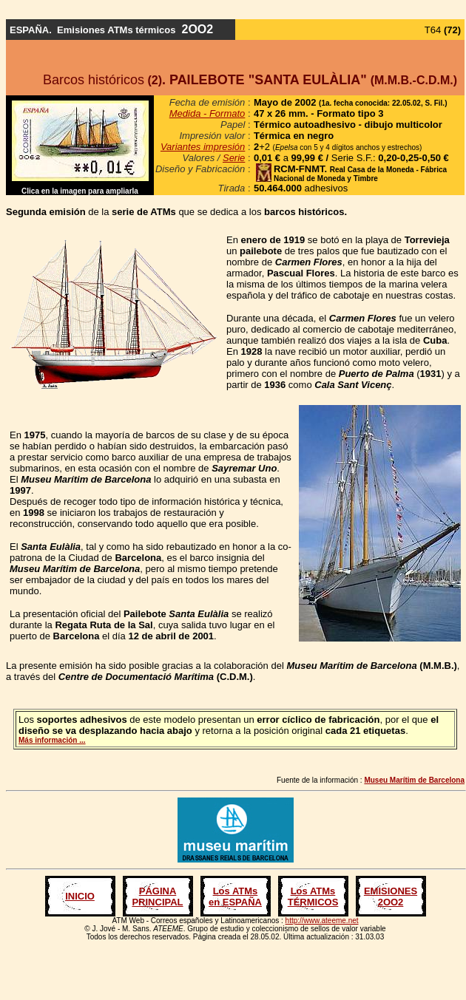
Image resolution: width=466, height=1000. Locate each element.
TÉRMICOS (313, 902)
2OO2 (391, 902)
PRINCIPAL (157, 902)
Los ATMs (235, 891)
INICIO (80, 896)
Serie (234, 157)
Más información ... (52, 740)
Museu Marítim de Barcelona (414, 780)
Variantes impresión (203, 146)
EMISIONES (390, 891)
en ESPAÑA (235, 902)
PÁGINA (158, 891)
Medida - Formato (207, 113)
